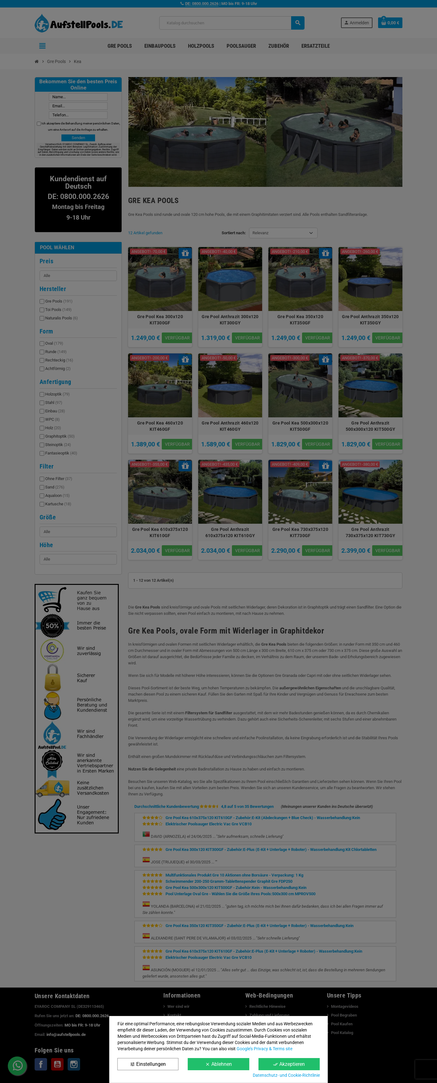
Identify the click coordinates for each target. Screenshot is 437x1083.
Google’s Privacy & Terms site (264, 1048)
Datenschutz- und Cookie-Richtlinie (286, 1075)
